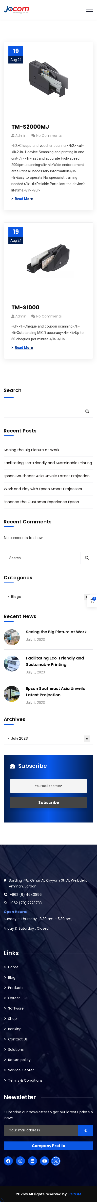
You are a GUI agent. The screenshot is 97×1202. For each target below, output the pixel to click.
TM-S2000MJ (30, 127)
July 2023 (50, 738)
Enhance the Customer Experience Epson (41, 501)
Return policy (19, 1059)
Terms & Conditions (25, 1080)
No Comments (49, 135)
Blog (11, 977)
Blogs (50, 597)
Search (12, 390)
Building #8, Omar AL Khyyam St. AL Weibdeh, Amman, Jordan (48, 883)
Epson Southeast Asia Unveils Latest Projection (47, 475)
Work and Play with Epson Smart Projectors (43, 488)
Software (16, 1008)
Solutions (16, 1049)
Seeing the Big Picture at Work (31, 449)
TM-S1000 (25, 307)
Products (15, 987)
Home (13, 967)
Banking (14, 1028)
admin (20, 135)
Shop (12, 1018)
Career (14, 998)
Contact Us (18, 1039)
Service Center (21, 1070)
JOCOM (74, 1194)
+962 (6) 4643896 (26, 894)
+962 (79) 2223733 (25, 902)
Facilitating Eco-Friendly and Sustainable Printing (48, 462)
